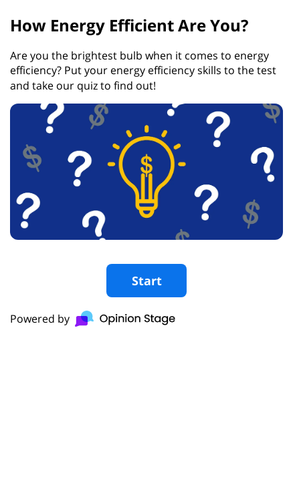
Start (147, 281)
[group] (146, 172)
